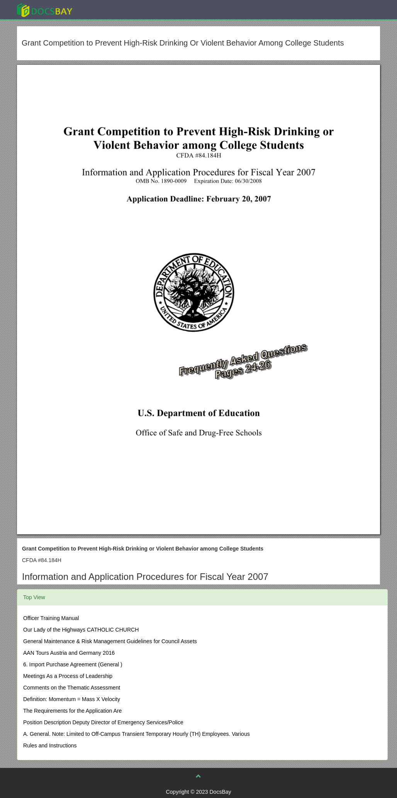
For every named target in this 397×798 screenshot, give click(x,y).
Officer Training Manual (51, 618)
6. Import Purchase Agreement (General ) (72, 664)
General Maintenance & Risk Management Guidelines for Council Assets (110, 641)
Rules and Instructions (50, 745)
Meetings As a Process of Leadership (67, 676)
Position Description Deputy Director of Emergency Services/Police (103, 722)
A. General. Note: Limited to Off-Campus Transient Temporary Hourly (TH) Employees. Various (136, 734)
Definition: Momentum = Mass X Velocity (71, 699)
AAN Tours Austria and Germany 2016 (69, 653)
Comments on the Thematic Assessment (71, 687)
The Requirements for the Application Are (72, 711)
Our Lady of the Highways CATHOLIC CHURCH (81, 630)
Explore (102, 9)
